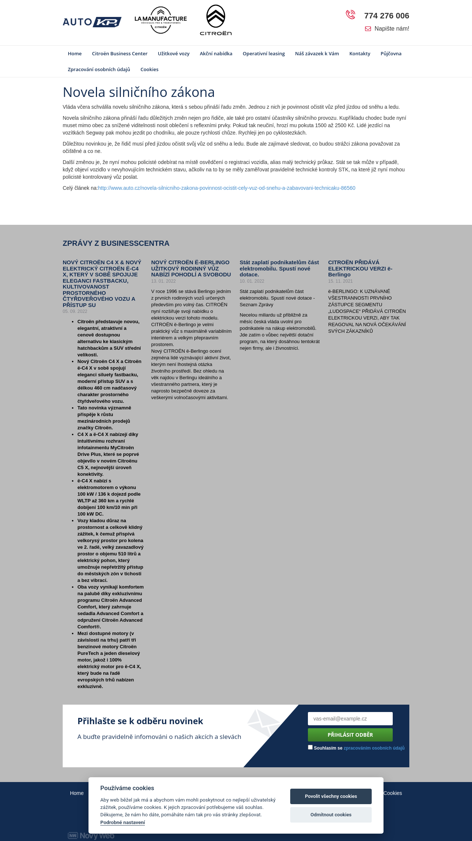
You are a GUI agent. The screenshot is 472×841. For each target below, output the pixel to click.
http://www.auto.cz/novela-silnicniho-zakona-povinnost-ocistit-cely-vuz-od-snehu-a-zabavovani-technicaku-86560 (226, 188)
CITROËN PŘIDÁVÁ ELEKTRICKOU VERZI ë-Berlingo (360, 268)
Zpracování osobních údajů (99, 69)
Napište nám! (387, 28)
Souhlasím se (356, 748)
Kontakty (359, 53)
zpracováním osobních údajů (374, 748)
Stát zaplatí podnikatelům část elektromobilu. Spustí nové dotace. (279, 268)
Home (75, 53)
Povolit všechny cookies (331, 796)
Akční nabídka (216, 53)
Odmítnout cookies (330, 814)
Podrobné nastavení (122, 822)
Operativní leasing (264, 53)
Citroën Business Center (120, 53)
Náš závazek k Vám (317, 53)
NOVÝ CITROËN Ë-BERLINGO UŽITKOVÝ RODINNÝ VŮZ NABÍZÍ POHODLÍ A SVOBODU (191, 268)
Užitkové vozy (174, 53)
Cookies (149, 69)
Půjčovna (391, 53)
